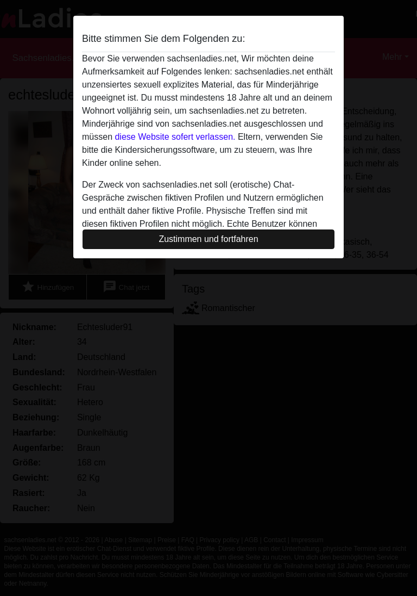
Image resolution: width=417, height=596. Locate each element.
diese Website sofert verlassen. (175, 136)
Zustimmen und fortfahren (208, 239)
